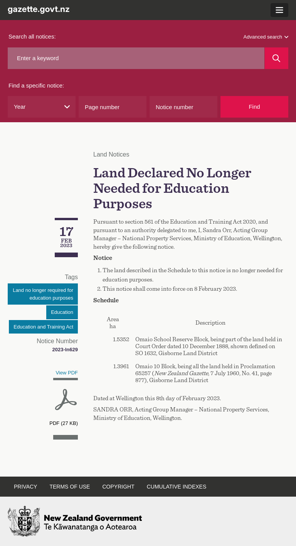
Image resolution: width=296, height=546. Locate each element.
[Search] (276, 58)
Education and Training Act (43, 327)
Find (254, 106)
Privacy (25, 487)
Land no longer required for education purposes (43, 294)
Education (62, 312)
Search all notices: (32, 36)
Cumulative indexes (177, 487)
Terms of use (69, 487)
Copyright (118, 487)
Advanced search (266, 37)
